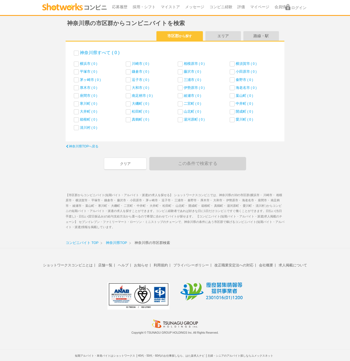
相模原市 (194, 64)
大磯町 (140, 103)
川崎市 (140, 64)
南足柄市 (142, 96)
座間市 (88, 96)
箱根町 (88, 119)
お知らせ (141, 265)
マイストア (170, 7)
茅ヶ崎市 (90, 80)
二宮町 (192, 103)
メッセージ (194, 7)
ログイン (299, 8)
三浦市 (192, 80)
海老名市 (246, 88)
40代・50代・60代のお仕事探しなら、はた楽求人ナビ (171, 355)
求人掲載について (293, 265)
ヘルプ (123, 265)
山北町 (192, 111)
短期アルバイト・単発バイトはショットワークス (105, 355)
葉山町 (244, 96)
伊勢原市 (194, 88)
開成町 (244, 111)
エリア (223, 36)
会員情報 (282, 7)
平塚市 (88, 71)
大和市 (140, 88)
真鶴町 (140, 119)
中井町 (244, 103)
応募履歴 (119, 7)
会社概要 (266, 265)
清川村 (88, 128)
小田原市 (246, 71)
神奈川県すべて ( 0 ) (99, 52)
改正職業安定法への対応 (233, 265)
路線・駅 (261, 36)
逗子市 (140, 80)
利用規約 (161, 265)
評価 (241, 7)
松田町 (140, 111)
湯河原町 (194, 119)
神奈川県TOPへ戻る (83, 146)
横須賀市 (246, 64)
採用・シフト (144, 7)
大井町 (88, 111)
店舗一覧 (105, 265)
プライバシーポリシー (191, 265)
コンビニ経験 (220, 7)
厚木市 (88, 88)
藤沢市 (192, 71)
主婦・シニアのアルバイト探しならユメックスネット (240, 355)
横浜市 (88, 64)
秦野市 (244, 80)
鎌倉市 (140, 71)
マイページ (259, 7)
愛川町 (244, 119)
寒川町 (88, 103)
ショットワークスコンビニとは (68, 265)
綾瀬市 (192, 96)
